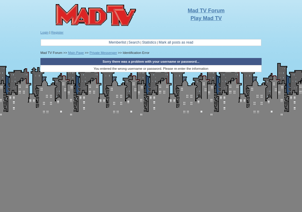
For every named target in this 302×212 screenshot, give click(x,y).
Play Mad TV (206, 18)
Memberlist (117, 42)
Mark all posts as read (176, 42)
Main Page (76, 52)
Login (44, 32)
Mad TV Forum (206, 11)
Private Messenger (103, 52)
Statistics (149, 42)
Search (134, 42)
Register (57, 32)
